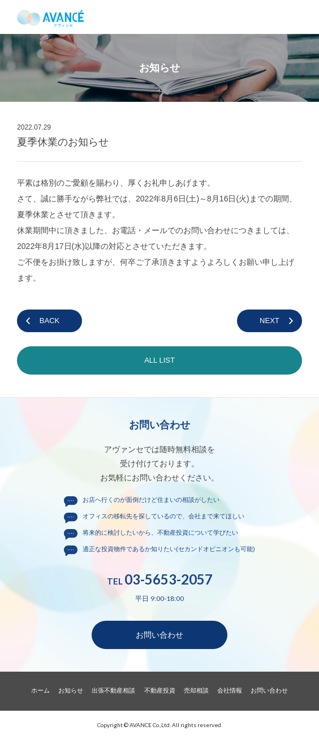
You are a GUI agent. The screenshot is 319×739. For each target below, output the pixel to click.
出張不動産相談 (113, 690)
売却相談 (196, 690)
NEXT (269, 320)
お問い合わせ (159, 634)
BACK (49, 320)
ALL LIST (159, 360)
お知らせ (70, 690)
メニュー (302, 17)
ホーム (40, 690)
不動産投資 (159, 690)
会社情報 (229, 690)
